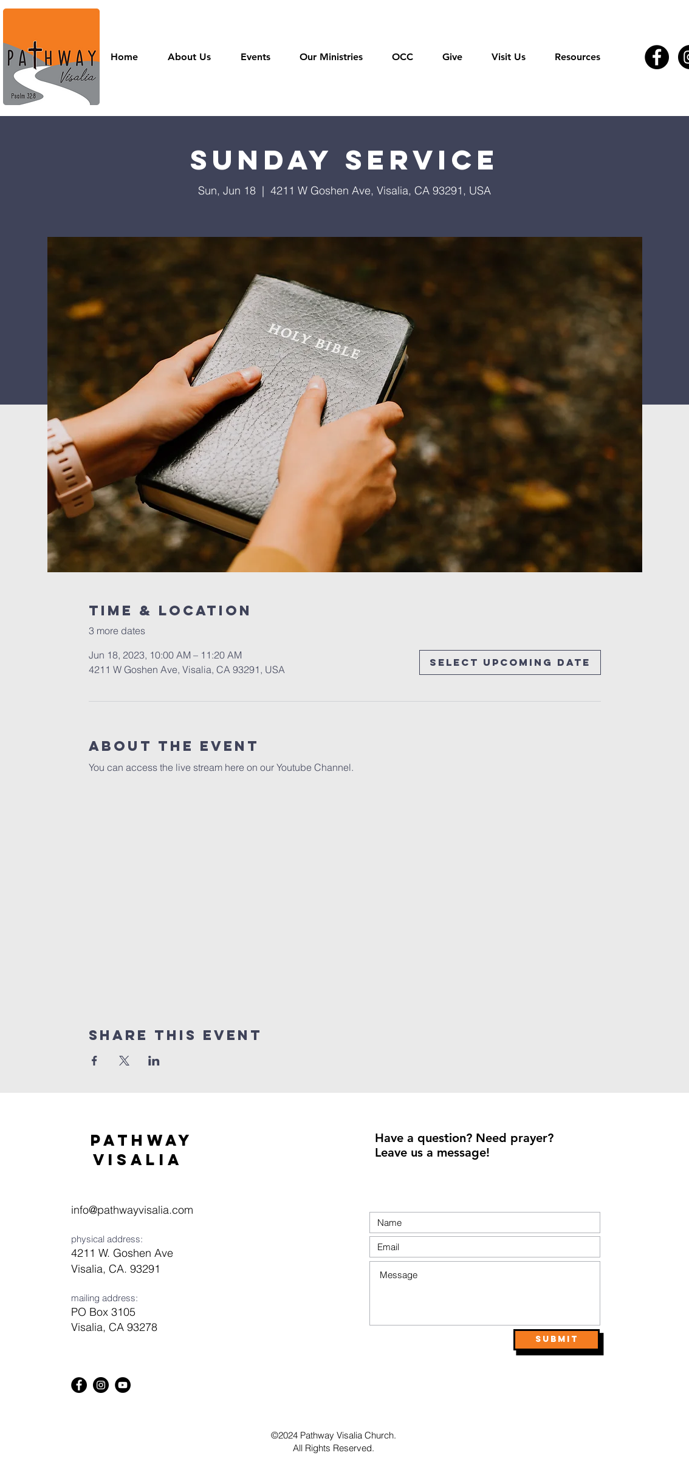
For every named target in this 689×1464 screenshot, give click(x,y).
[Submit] (556, 1339)
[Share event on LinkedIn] (154, 1061)
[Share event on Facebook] (94, 1061)
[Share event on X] (124, 1061)
